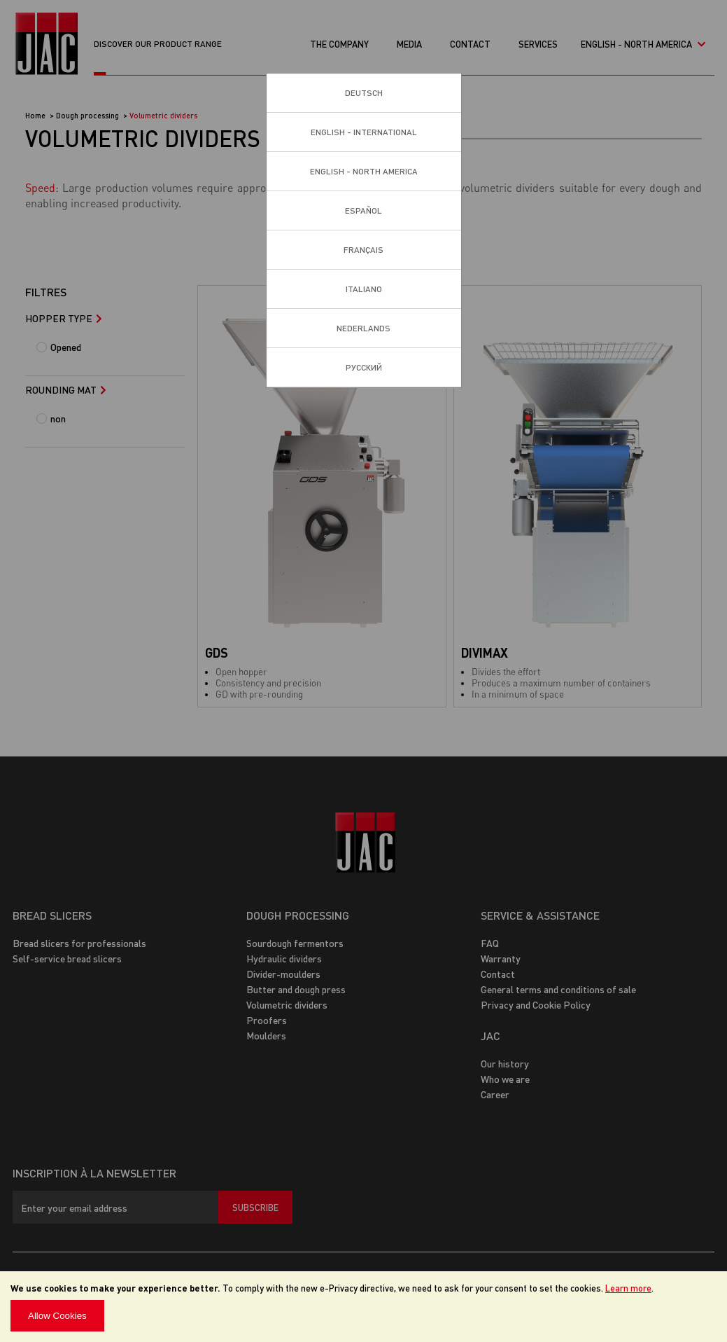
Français (363, 249)
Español (363, 210)
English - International (364, 132)
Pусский (364, 367)
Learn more (628, 1288)
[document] (363, 1306)
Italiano (364, 289)
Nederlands (363, 328)
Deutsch (364, 93)
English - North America (364, 171)
